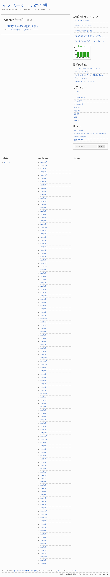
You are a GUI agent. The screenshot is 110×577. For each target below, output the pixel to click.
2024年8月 (43, 178)
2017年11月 (43, 361)
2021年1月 (43, 260)
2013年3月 (43, 540)
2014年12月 (43, 472)
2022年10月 (43, 234)
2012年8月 (43, 563)
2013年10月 (43, 518)
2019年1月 (43, 315)
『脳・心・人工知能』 (82, 72)
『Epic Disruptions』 (80, 78)
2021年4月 (43, 257)
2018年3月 (43, 348)
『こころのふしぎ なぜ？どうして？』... (88, 36)
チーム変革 (78, 101)
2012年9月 (43, 560)
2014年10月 (43, 478)
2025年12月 (43, 162)
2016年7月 (43, 410)
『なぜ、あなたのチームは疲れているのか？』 (90, 75)
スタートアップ (79, 98)
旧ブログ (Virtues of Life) (82, 140)
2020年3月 (43, 286)
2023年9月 (43, 204)
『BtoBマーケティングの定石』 (85, 81)
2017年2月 (43, 390)
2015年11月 (43, 436)
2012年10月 (43, 557)
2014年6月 (43, 491)
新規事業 (77, 111)
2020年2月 (43, 289)
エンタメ (77, 94)
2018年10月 (43, 325)
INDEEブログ (78, 130)
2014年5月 (43, 495)
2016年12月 (43, 394)
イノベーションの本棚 (25, 5)
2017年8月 (43, 371)
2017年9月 (43, 367)
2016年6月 (43, 413)
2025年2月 (43, 169)
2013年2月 (43, 544)
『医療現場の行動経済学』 (22, 26)
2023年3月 (43, 217)
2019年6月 (43, 302)
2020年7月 (43, 273)
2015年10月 (43, 439)
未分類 (76, 114)
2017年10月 (43, 364)
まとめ (76, 91)
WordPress (75, 571)
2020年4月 (43, 283)
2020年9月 (43, 270)
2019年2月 (43, 312)
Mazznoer (60, 571)
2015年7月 (43, 449)
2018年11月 (43, 322)
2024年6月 (43, 185)
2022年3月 (43, 244)
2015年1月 (43, 469)
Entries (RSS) (34, 571)
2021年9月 (43, 250)
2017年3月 (43, 387)
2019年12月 (43, 296)
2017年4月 (43, 384)
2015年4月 (43, 459)
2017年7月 (43, 374)
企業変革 (77, 107)
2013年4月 (43, 537)
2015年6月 (43, 452)
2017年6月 (43, 377)
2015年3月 (43, 462)
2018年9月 (43, 328)
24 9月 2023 (25, 30)
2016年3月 (43, 423)
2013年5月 (43, 534)
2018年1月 (43, 354)
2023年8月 (43, 208)
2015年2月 (43, 465)
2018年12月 (43, 319)
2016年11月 (43, 397)
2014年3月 (43, 501)
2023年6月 (43, 214)
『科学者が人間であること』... (84, 31)
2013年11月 (43, 514)
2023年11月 (43, 201)
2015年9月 (43, 442)
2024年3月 (43, 191)
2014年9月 (43, 482)
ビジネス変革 (15, 30)
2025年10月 (43, 165)
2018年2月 (43, 351)
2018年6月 (43, 338)
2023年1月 (43, 224)
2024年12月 (43, 172)
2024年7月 (43, 182)
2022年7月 (43, 237)
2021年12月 (43, 247)
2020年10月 (43, 266)
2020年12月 (43, 263)
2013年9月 (43, 521)
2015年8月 (43, 446)
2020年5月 (43, 279)
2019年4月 (43, 305)
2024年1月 (43, 195)
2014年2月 (43, 504)
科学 (75, 117)
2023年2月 (43, 221)
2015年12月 (43, 433)
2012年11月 (43, 553)
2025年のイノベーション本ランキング (87, 68)
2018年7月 (43, 335)
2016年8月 (43, 407)
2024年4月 (43, 188)
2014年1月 (43, 508)
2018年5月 (43, 341)
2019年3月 (43, 309)
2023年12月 (43, 198)
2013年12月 (43, 511)
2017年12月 (43, 358)
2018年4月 (43, 345)
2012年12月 (43, 550)
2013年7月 (43, 527)
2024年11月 (43, 175)
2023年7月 (43, 211)
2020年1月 (43, 292)
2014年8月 (43, 485)
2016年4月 (43, 420)
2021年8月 (43, 253)
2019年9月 (43, 299)
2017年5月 (43, 381)
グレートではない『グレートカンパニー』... (89, 41)
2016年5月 (43, 416)
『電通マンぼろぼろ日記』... (84, 26)
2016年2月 (43, 426)
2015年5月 (43, 456)
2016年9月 (43, 403)
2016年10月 (43, 400)
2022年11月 (43, 230)
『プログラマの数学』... (82, 20)
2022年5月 (43, 240)
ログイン (7, 162)
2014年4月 (43, 498)
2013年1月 (43, 547)
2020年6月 (43, 276)
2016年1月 (43, 429)
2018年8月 (43, 332)
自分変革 (77, 120)
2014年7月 (43, 488)
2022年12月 (43, 227)
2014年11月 (43, 475)
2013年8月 (43, 524)
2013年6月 (43, 531)
